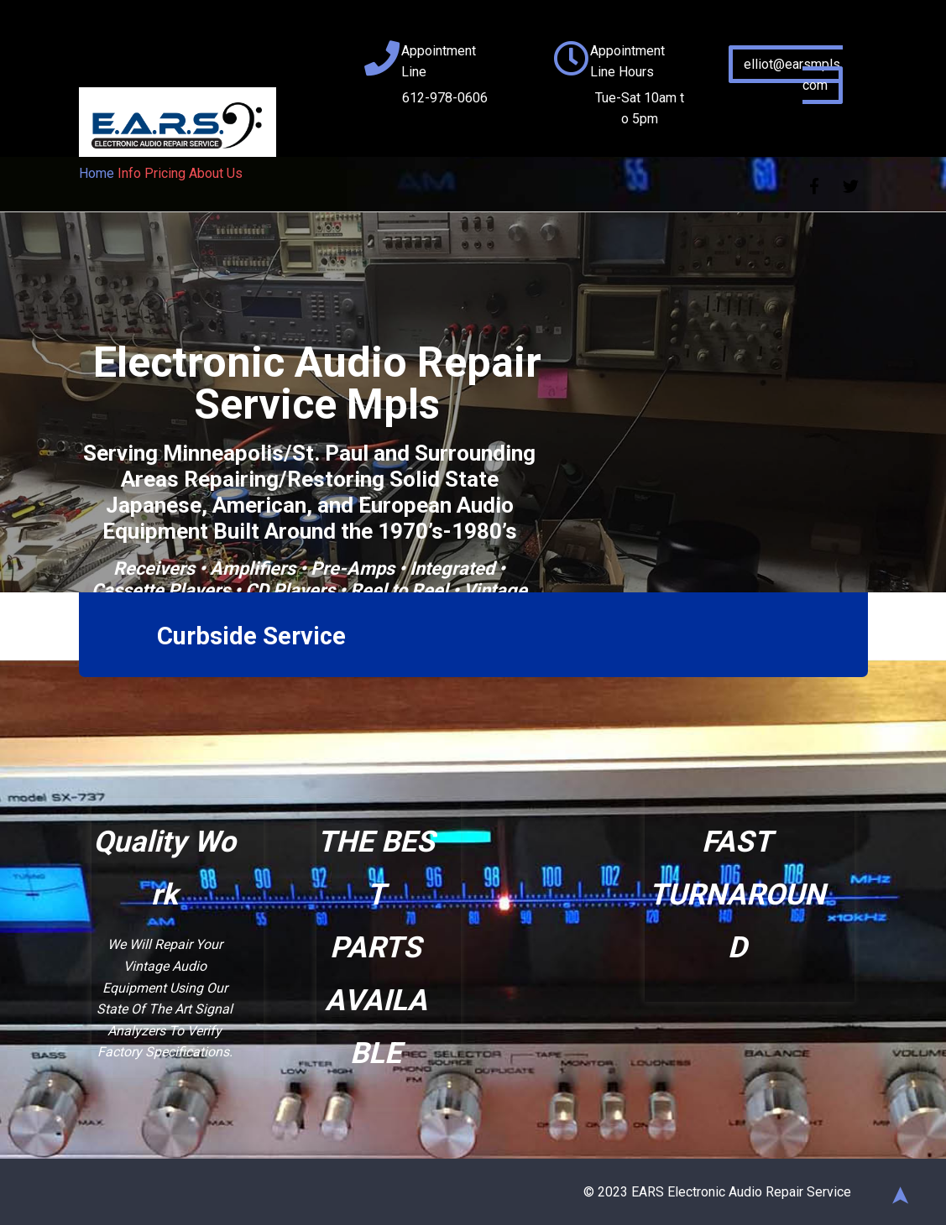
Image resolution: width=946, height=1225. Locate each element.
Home (96, 173)
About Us (216, 173)
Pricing (165, 173)
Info (129, 173)
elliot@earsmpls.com (793, 74)
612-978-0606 (445, 98)
